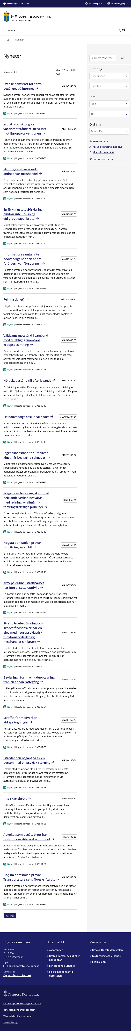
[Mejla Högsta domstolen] (21, 966)
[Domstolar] (108, 86)
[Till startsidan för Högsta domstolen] (27, 16)
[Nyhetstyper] (108, 76)
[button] (109, 76)
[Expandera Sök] (122, 30)
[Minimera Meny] (9, 30)
